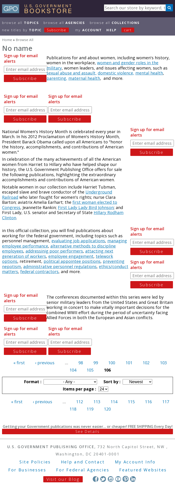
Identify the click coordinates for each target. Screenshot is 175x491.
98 (80, 362)
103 (163, 362)
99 (95, 362)
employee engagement (70, 256)
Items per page (79, 389)
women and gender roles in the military (102, 65)
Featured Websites (143, 470)
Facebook (95, 479)
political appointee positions (72, 261)
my (88, 30)
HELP (111, 30)
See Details (87, 431)
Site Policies (35, 462)
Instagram (110, 479)
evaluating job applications (78, 240)
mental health (149, 73)
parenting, (56, 78)
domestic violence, (116, 73)
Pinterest (125, 479)
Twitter (103, 479)
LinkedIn (133, 479)
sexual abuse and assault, (71, 73)
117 (165, 401)
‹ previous (44, 362)
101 (129, 362)
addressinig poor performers (54, 251)
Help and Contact (83, 462)
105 (90, 370)
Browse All (20, 23)
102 (146, 362)
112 (79, 401)
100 (111, 362)
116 (148, 401)
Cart (128, 30)
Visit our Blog (63, 479)
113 (96, 401)
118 (72, 409)
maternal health (84, 78)
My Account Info (135, 462)
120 (107, 409)
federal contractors (39, 271)
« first (19, 362)
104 (72, 370)
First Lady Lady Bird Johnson (86, 207)
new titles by (38, 30)
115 (131, 401)
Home (7, 39)
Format (32, 381)
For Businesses (27, 470)
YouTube (118, 479)
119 (90, 409)
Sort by (111, 381)
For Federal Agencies (82, 470)
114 (114, 401)
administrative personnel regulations (60, 266)
